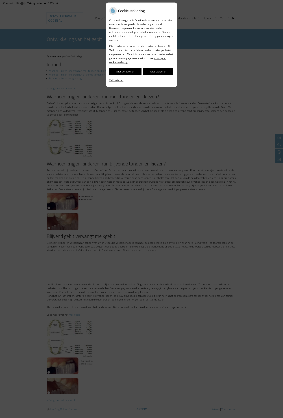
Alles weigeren (158, 71)
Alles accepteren (125, 71)
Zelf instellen (116, 80)
